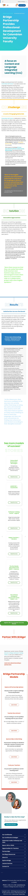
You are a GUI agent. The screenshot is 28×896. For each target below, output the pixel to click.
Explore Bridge (6, 860)
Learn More (14, 705)
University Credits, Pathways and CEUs (12, 841)
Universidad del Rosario (7, 84)
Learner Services (7, 863)
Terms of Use (15, 894)
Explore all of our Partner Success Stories (14, 623)
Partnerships (6, 851)
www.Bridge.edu (21, 885)
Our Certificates (7, 834)
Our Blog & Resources (8, 854)
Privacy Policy (22, 894)
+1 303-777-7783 (11, 885)
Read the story (14, 476)
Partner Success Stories (8, 13)
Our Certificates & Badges (10, 837)
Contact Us (5, 866)
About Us (5, 857)
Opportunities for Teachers (10, 848)
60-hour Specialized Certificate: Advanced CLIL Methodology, (14, 149)
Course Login (22, 5)
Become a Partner (11, 824)
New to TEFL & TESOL (8, 845)
